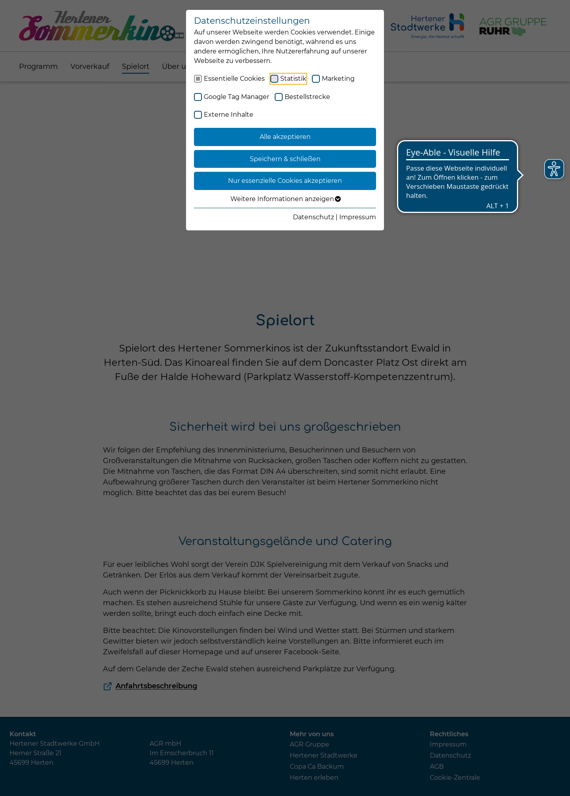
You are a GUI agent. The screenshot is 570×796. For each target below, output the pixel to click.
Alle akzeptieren (285, 137)
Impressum (357, 217)
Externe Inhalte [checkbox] (228, 114)
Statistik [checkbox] (293, 78)
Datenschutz (313, 217)
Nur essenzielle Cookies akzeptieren (285, 180)
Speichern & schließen (285, 159)
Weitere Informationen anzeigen (285, 199)
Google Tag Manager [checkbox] (236, 97)
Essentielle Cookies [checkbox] (234, 78)
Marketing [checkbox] (338, 78)
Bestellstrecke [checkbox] (307, 97)
